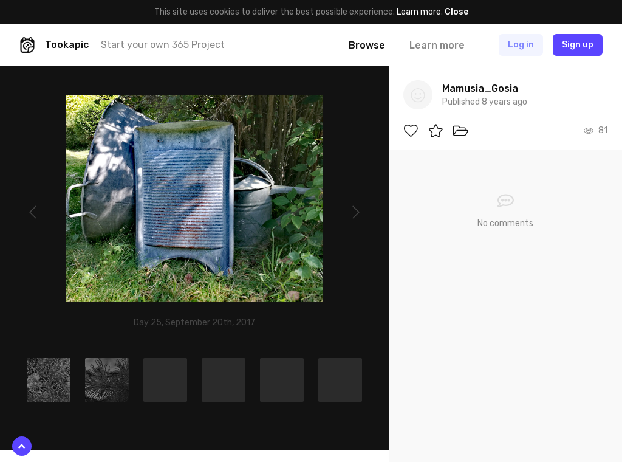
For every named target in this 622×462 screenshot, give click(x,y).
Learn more (419, 12)
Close (456, 12)
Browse (367, 45)
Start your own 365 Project (163, 44)
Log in (521, 45)
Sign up (577, 45)
